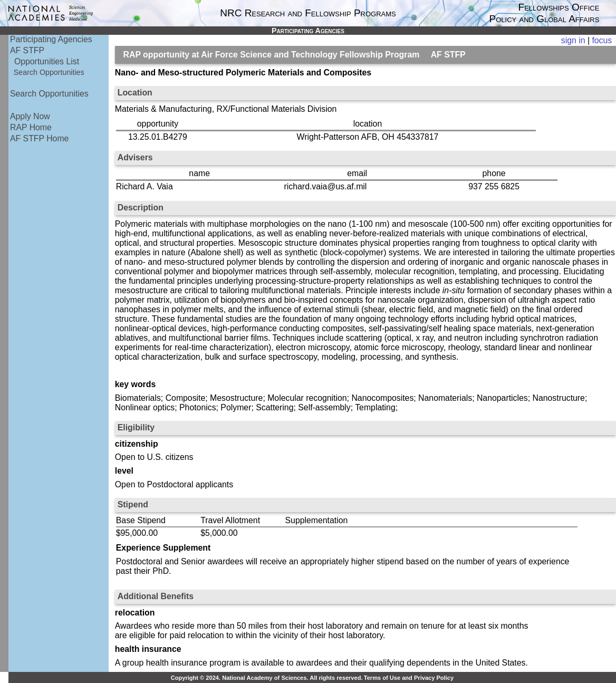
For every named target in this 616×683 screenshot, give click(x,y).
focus (602, 40)
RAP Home (31, 127)
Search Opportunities (49, 72)
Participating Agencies (51, 39)
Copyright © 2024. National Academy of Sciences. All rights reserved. (267, 678)
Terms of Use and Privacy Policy (409, 678)
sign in (573, 40)
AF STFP (27, 50)
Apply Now (30, 116)
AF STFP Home (39, 138)
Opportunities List (46, 61)
